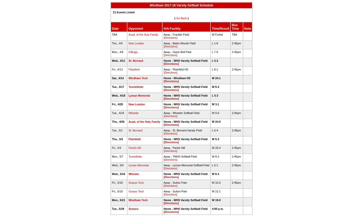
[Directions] (170, 37)
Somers (133, 208)
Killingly (133, 52)
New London (136, 43)
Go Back (181, 18)
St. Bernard (135, 60)
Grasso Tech (136, 182)
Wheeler (133, 113)
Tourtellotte (135, 86)
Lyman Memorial (139, 95)
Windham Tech (138, 78)
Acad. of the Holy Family (143, 34)
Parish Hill (134, 147)
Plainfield (133, 69)
